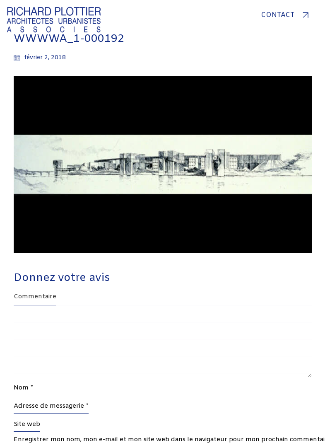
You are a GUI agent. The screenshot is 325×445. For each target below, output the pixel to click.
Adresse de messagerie (51, 406)
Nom (23, 388)
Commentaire (35, 297)
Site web (27, 424)
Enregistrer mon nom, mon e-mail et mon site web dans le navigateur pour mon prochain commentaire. (163, 439)
